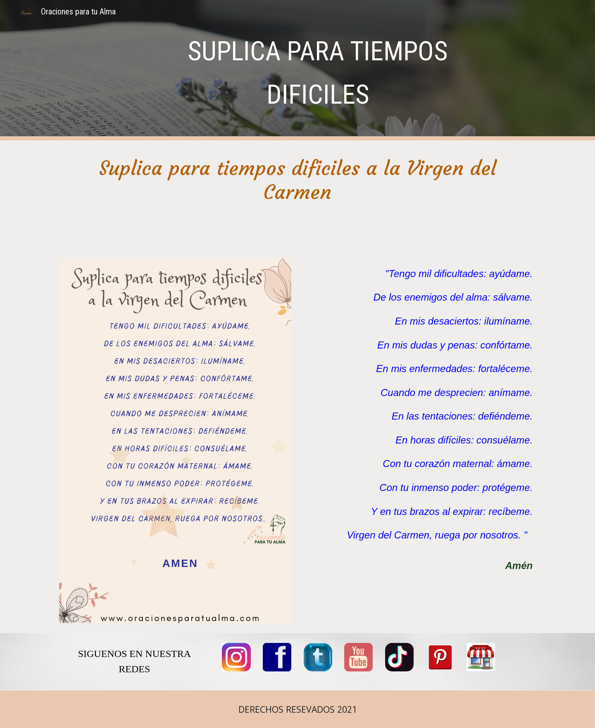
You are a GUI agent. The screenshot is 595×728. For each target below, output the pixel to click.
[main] (317, 70)
